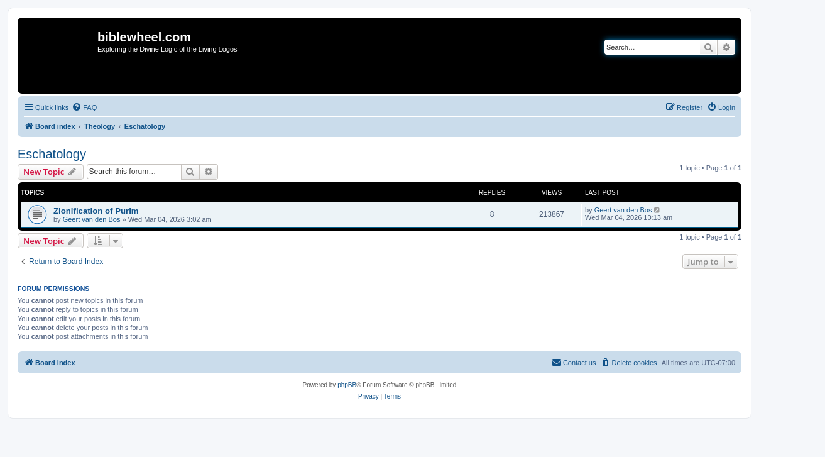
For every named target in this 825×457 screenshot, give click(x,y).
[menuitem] (84, 107)
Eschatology (52, 154)
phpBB (346, 385)
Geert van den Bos (92, 219)
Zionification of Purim (96, 211)
